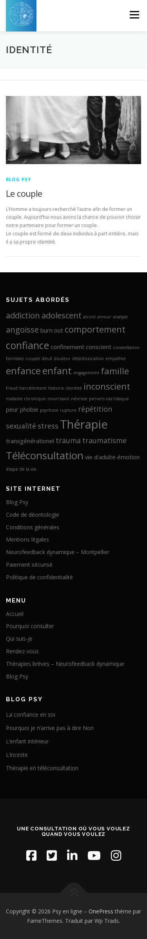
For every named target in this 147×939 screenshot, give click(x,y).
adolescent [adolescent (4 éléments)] (62, 315)
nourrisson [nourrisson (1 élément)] (58, 398)
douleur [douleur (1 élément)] (62, 358)
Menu (133, 14)
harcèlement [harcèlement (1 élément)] (33, 388)
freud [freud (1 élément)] (12, 388)
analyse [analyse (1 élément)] (120, 317)
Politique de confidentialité (39, 577)
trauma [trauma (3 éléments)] (68, 440)
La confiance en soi (30, 714)
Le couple (24, 193)
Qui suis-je (19, 638)
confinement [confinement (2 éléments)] (67, 347)
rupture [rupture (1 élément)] (68, 410)
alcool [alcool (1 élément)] (89, 317)
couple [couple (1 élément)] (32, 358)
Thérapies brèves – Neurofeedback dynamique (65, 663)
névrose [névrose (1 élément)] (79, 398)
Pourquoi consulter (30, 626)
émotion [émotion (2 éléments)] (128, 457)
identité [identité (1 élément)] (73, 388)
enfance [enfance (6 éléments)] (23, 370)
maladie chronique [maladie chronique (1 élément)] (26, 398)
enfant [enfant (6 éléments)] (57, 370)
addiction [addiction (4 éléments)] (23, 315)
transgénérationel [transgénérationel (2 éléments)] (30, 441)
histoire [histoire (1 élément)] (56, 388)
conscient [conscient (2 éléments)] (98, 347)
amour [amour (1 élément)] (104, 317)
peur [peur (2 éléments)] (12, 409)
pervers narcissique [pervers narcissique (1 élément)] (109, 398)
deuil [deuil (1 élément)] (47, 358)
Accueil (15, 613)
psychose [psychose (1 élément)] (49, 410)
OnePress (101, 911)
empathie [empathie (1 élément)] (115, 358)
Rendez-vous (22, 651)
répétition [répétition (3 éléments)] (95, 409)
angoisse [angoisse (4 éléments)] (22, 329)
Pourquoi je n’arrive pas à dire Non (50, 728)
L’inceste (17, 754)
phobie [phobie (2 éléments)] (29, 409)
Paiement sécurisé (29, 564)
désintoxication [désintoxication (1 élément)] (88, 358)
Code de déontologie (32, 514)
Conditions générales (32, 527)
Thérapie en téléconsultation (42, 768)
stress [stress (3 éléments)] (48, 426)
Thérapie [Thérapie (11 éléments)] (84, 424)
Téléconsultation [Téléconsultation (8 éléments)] (44, 455)
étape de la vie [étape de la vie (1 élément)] (21, 469)
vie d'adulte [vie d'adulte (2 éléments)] (100, 457)
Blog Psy (18, 179)
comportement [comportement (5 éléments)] (95, 329)
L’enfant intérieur (27, 741)
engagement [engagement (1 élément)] (86, 372)
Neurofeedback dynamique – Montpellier (57, 552)
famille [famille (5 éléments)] (115, 371)
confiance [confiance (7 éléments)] (27, 345)
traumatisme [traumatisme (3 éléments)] (104, 440)
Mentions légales (27, 539)
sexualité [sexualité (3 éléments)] (21, 426)
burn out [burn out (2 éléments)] (51, 330)
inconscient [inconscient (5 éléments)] (106, 386)
